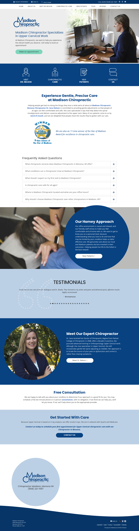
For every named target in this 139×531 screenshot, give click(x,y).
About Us (31, 6)
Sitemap (124, 524)
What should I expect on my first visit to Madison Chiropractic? (53, 178)
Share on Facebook (123, 521)
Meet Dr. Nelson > (79, 360)
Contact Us (115, 6)
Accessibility (117, 524)
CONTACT (113, 81)
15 (81, 303)
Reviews (103, 6)
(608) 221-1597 (111, 2)
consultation (67, 400)
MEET (26, 81)
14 (79, 303)
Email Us (34, 2)
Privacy (110, 524)
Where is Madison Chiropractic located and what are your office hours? (57, 192)
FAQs (93, 6)
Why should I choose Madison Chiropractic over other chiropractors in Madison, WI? (62, 199)
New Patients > (89, 256)
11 (72, 303)
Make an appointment (29, 52)
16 (83, 303)
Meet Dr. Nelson (46, 6)
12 (75, 303)
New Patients (81, 6)
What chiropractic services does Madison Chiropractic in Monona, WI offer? (58, 164)
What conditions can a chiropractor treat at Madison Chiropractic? (54, 171)
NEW (84, 81)
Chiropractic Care (64, 6)
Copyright (99, 524)
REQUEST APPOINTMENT (20, 2)
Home (21, 6)
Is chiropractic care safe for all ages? (41, 185)
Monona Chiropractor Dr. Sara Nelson (43, 108)
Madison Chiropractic (101, 105)
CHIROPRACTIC (55, 81)
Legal (105, 524)
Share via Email (125, 521)
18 (88, 303)
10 (70, 303)
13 (77, 303)
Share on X (120, 521)
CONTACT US (69, 435)
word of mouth (36, 116)
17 (86, 303)
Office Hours (46, 2)
